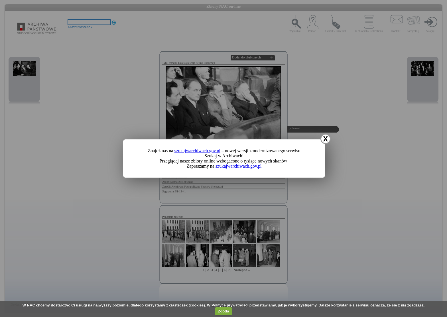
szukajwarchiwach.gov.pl (197, 150)
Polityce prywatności (230, 305)
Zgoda (223, 311)
